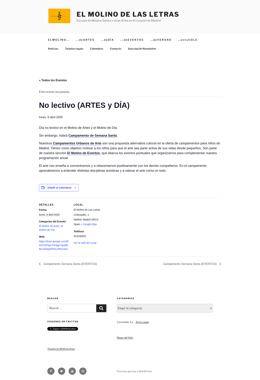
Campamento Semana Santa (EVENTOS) (69, 263)
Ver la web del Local (85, 242)
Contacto (115, 48)
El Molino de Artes (49, 226)
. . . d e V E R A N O (160, 39)
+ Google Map (89, 224)
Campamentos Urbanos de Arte (77, 143)
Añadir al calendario (59, 187)
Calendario (96, 48)
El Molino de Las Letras (128, 14)
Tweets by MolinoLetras (61, 348)
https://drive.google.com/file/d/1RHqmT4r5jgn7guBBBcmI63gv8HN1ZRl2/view (53, 245)
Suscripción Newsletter (142, 48)
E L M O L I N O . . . (58, 39)
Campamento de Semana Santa (92, 135)
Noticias (53, 48)
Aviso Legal (142, 322)
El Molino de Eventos (83, 153)
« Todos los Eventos (53, 80)
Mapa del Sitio (125, 337)
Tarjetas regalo (74, 48)
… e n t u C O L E (187, 39)
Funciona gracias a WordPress (134, 371)
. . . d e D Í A (107, 39)
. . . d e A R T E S (85, 39)
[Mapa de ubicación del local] (127, 222)
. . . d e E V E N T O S (131, 39)
